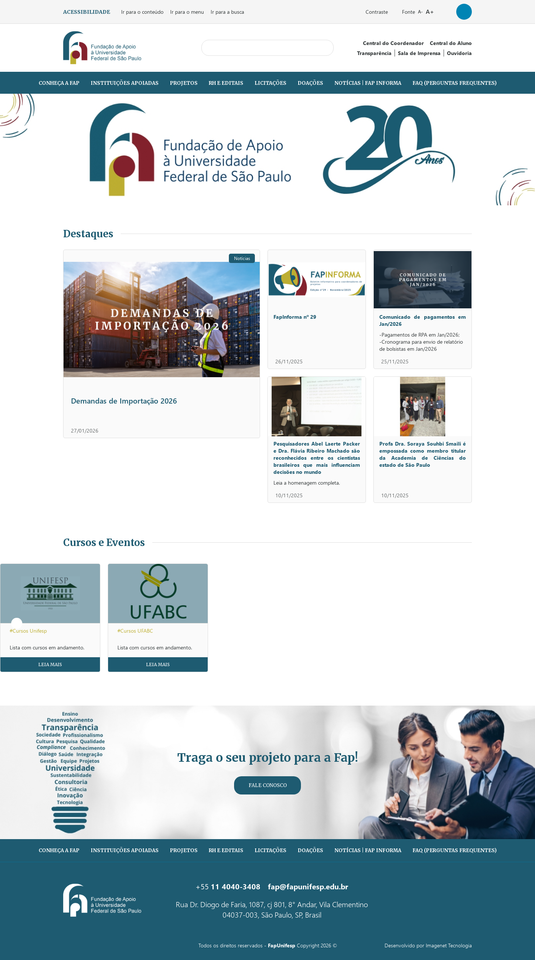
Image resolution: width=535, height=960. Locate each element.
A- (420, 12)
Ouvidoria (459, 53)
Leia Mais (50, 664)
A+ (430, 11)
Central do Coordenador (393, 42)
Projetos (184, 83)
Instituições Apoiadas (125, 83)
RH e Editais (226, 83)
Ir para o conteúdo (142, 11)
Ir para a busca (227, 11)
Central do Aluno (451, 42)
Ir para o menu (187, 11)
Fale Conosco (268, 785)
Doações (310, 83)
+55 (227, 886)
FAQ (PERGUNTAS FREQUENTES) (454, 83)
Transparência (374, 53)
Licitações (270, 83)
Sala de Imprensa (419, 53)
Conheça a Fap (59, 83)
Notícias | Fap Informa (367, 83)
